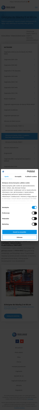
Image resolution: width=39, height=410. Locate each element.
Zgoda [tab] (6, 176)
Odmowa (19, 237)
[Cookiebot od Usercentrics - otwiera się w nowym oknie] (29, 171)
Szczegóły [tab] (18, 176)
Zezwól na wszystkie (19, 232)
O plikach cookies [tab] (31, 176)
